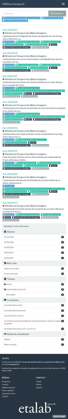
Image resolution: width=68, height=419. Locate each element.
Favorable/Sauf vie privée (13, 44)
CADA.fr (5, 396)
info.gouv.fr (6, 381)
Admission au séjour (40, 47)
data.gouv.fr (19, 4)
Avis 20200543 (10, 127)
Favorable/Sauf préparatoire (36, 44)
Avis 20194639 (10, 53)
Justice (53, 44)
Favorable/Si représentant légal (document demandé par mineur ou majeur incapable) (34, 91)
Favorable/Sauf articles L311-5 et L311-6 (31, 140)
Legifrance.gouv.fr (8, 387)
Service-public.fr (8, 390)
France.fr (5, 384)
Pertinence (57, 13)
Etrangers (35, 294)
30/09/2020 (8, 163)
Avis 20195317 (10, 29)
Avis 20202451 (10, 150)
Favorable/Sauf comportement (27, 42)
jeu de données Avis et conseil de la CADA (42, 362)
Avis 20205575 (10, 202)
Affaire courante (34, 344)
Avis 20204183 (10, 174)
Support (39, 387)
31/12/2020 (8, 88)
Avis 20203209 (10, 102)
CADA (5, 3)
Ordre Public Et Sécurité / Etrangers (17, 47)
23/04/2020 (8, 42)
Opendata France (8, 393)
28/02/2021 (8, 214)
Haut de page (59, 416)
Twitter (39, 381)
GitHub (38, 384)
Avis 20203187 (10, 76)
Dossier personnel (29, 96)
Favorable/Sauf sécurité (51, 42)
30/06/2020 (8, 65)
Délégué (34, 339)
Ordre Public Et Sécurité (34, 289)
